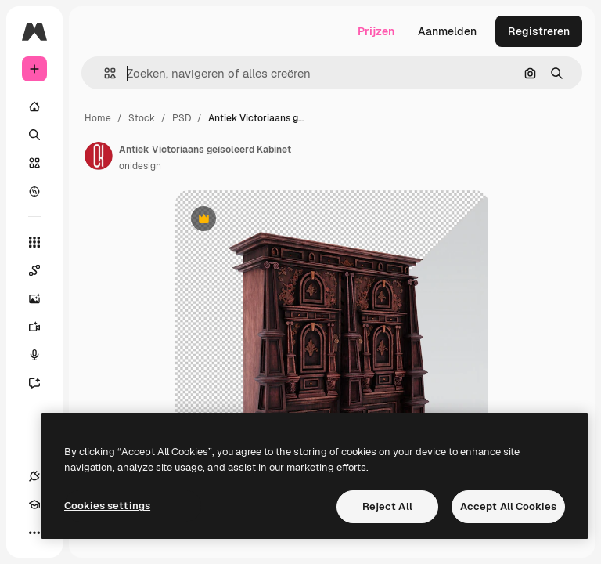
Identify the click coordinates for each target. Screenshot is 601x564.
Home (98, 118)
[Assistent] (42, 383)
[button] (103, 73)
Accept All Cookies (508, 506)
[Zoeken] (34, 134)
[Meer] (34, 532)
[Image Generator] (42, 298)
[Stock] (34, 162)
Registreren (539, 31)
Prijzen (376, 31)
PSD (181, 118)
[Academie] (34, 504)
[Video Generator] (42, 326)
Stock (141, 118)
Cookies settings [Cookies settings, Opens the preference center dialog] (107, 505)
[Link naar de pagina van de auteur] (99, 156)
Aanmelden (447, 31)
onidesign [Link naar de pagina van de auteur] (140, 166)
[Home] (34, 106)
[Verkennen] (34, 191)
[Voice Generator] (42, 354)
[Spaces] (42, 270)
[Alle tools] (34, 242)
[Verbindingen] (34, 476)
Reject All (387, 506)
